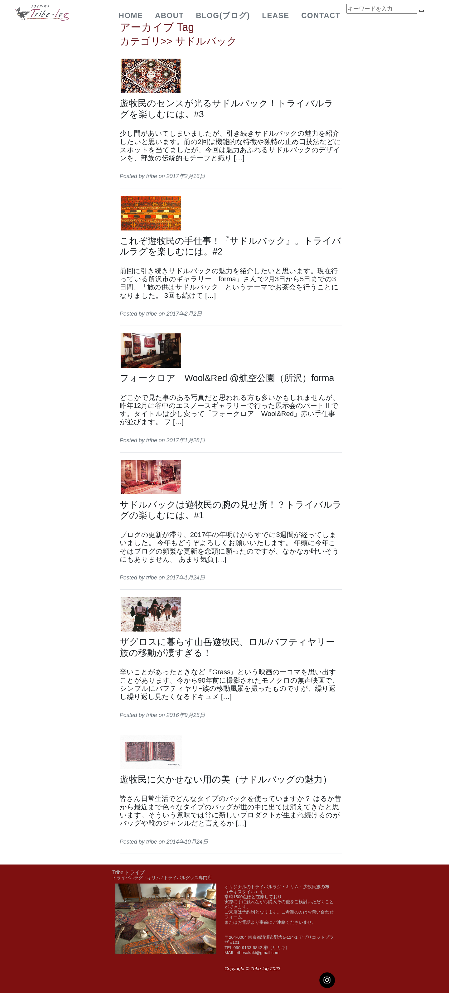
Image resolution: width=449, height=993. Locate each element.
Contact (320, 15)
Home (131, 15)
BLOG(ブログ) (223, 15)
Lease (275, 15)
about (169, 15)
